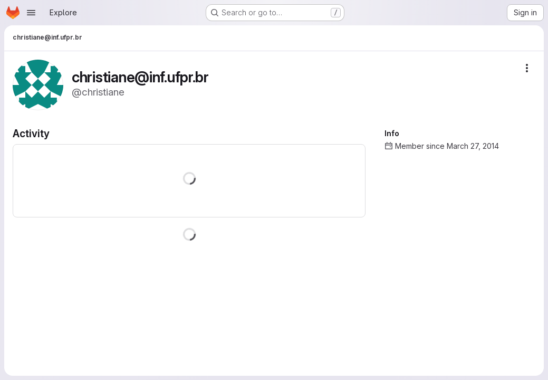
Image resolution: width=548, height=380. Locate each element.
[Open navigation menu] (31, 12)
